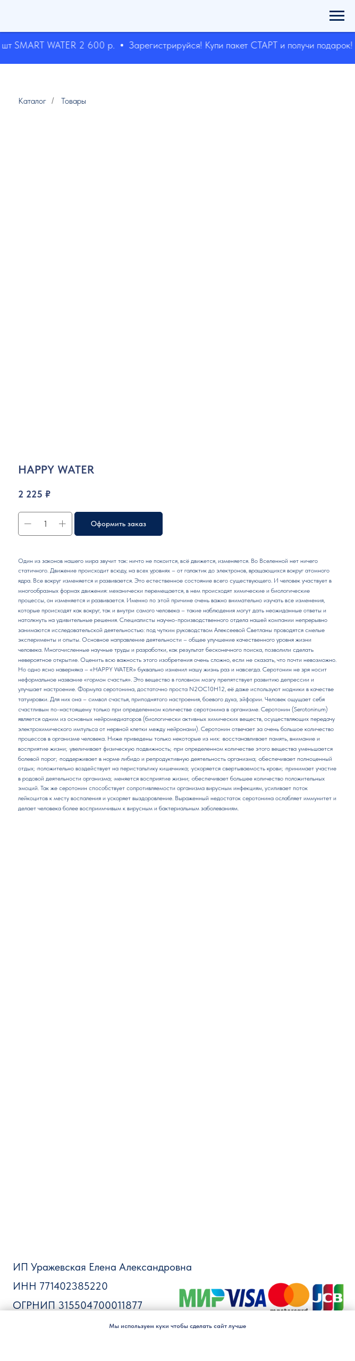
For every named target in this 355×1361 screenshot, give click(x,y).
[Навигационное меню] (336, 16)
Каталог (32, 101)
